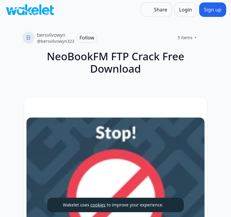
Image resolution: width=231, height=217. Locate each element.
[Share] (156, 9)
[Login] (185, 9)
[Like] (203, 37)
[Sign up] (212, 9)
